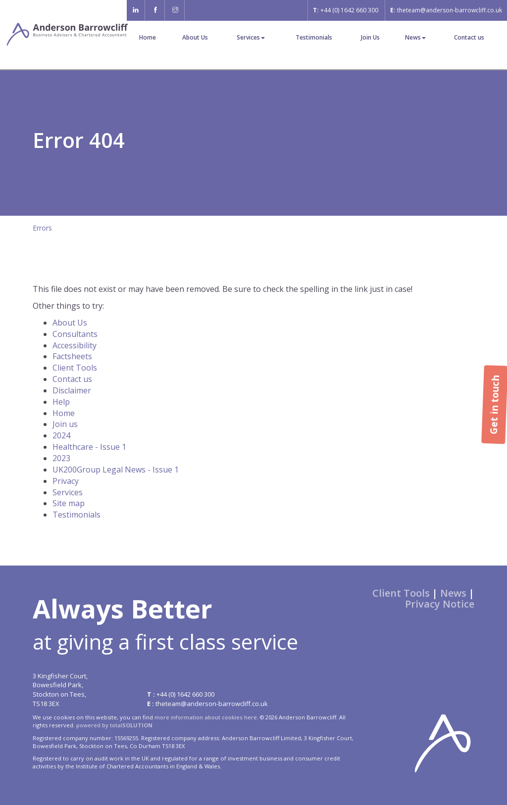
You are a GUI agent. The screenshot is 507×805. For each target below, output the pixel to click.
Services (251, 37)
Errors (42, 228)
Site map (68, 503)
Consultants (75, 334)
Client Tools (74, 367)
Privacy (65, 480)
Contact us (469, 37)
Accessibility (74, 345)
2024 (61, 435)
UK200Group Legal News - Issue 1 (115, 469)
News (415, 37)
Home (147, 37)
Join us (65, 424)
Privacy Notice (439, 604)
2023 (61, 458)
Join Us (370, 37)
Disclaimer (71, 390)
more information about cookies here (205, 717)
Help (61, 401)
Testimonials (314, 37)
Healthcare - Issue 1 (89, 446)
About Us (195, 37)
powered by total (114, 725)
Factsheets (72, 356)
